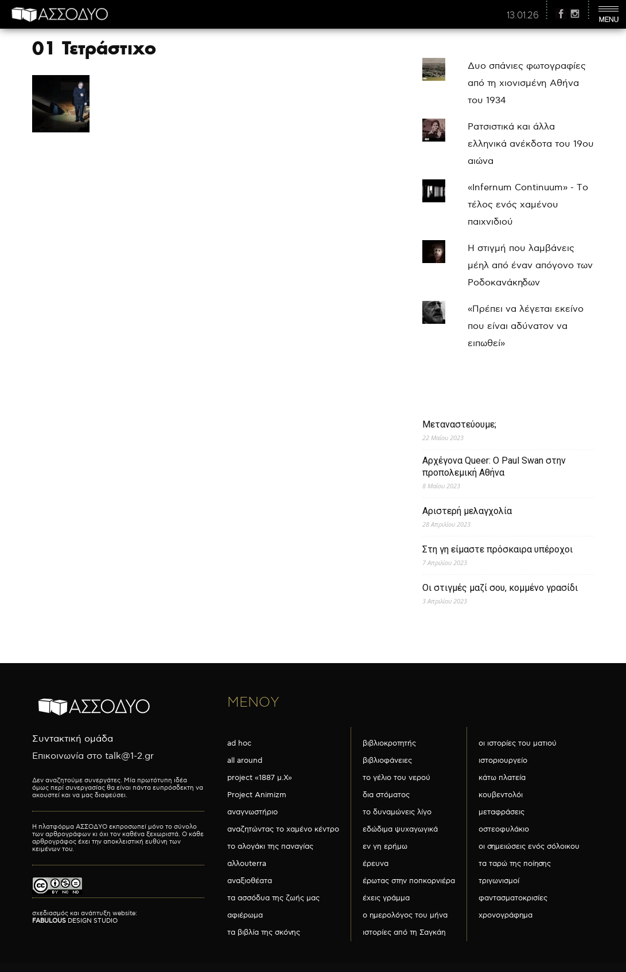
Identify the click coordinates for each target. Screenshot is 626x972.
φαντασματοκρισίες (513, 898)
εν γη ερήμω (385, 846)
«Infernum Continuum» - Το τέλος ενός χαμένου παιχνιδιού (528, 205)
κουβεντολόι (501, 794)
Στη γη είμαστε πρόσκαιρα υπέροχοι (497, 549)
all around (244, 760)
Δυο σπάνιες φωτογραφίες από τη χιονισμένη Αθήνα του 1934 (527, 83)
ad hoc (239, 743)
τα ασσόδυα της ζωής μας (273, 898)
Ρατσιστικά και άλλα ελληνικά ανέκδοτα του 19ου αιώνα (531, 144)
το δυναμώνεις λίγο (397, 812)
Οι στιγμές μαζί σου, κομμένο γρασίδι (500, 587)
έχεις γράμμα (386, 898)
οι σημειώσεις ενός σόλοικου (529, 846)
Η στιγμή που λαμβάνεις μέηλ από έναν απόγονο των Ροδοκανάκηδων (530, 265)
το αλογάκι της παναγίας (270, 846)
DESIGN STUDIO (75, 920)
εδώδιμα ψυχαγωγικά (400, 829)
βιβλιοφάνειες (387, 760)
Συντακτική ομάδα (72, 739)
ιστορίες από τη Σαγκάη (404, 932)
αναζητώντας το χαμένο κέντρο (283, 829)
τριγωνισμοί (499, 880)
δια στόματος (386, 794)
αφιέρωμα (245, 915)
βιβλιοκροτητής (389, 743)
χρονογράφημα (505, 915)
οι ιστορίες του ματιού (518, 743)
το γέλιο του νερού (396, 777)
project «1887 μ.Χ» (259, 777)
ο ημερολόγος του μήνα (405, 915)
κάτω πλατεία (502, 777)
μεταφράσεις (501, 812)
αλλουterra (246, 863)
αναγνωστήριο (252, 812)
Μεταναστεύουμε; (459, 424)
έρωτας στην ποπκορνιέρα (409, 880)
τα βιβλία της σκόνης (263, 932)
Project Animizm (256, 794)
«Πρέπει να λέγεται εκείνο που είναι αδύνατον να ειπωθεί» (526, 326)
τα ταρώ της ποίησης (515, 863)
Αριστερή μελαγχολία (467, 510)
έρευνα (375, 863)
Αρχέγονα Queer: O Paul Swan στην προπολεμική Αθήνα (494, 466)
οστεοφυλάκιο (504, 829)
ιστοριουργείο (503, 760)
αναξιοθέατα (249, 880)
